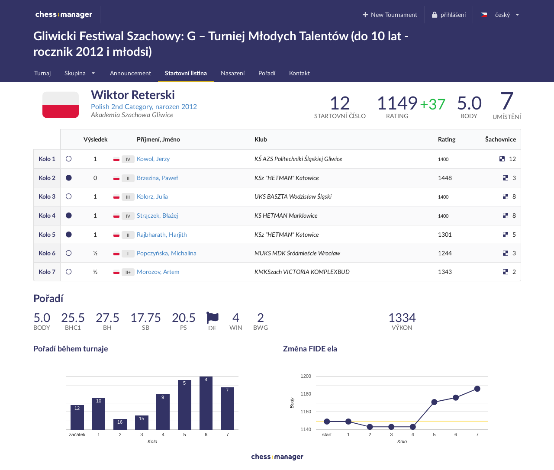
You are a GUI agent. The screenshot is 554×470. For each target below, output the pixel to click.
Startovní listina (186, 73)
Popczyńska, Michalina (166, 253)
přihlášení (448, 14)
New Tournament (389, 14)
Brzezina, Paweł (157, 177)
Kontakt (299, 73)
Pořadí (266, 73)
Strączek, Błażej (157, 215)
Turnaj (42, 73)
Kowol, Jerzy (153, 158)
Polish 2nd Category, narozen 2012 (144, 106)
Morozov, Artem (158, 271)
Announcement (130, 73)
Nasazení (233, 73)
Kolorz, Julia (152, 196)
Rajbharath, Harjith (162, 234)
